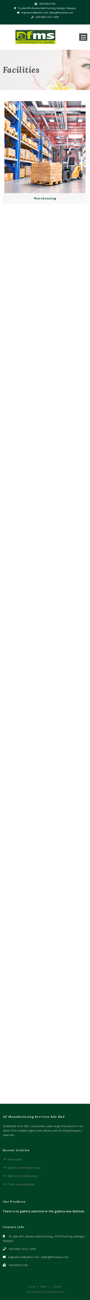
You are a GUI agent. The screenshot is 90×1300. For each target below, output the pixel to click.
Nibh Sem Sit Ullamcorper (22, 1176)
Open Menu (83, 37)
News (43, 1286)
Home (32, 1286)
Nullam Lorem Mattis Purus (23, 1167)
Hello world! (14, 1159)
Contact (57, 1286)
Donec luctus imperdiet (21, 1184)
